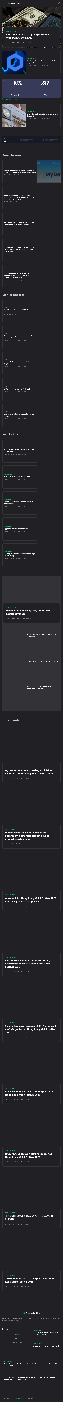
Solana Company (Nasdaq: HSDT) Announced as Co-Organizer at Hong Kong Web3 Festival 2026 (18, 275)
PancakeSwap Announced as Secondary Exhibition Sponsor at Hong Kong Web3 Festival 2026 (19, 249)
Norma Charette (9, 340)
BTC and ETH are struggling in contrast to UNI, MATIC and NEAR (30, 36)
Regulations (8, 447)
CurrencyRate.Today (9, 99)
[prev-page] (3, 1297)
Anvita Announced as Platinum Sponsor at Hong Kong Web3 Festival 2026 (29, 1093)
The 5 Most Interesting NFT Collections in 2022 (20, 311)
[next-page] (7, 1297)
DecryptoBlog (15, 1398)
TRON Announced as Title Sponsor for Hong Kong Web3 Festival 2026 (30, 1280)
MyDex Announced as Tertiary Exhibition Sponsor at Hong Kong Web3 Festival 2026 (20, 171)
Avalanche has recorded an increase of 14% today (41, 635)
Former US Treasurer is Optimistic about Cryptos (19, 363)
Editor (6, 201)
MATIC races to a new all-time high (17, 476)
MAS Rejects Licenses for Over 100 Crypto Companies (42, 115)
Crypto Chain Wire (9, 174)
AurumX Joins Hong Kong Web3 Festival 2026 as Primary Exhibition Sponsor (19, 223)
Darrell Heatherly (33, 65)
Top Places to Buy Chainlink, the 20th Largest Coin (41, 62)
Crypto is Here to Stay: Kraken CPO (17, 529)
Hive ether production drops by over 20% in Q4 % (19, 415)
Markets (6, 307)
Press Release (8, 167)
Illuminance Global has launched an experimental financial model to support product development (19, 197)
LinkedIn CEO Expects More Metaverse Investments (18, 503)
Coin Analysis (31, 58)
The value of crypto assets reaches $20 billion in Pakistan (18, 337)
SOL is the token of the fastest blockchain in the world (39, 687)
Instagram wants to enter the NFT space (42, 661)
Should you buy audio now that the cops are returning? (19, 555)
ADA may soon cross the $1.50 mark (17, 389)
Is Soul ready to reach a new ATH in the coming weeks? (19, 450)
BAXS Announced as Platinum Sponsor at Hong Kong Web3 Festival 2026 (28, 1155)
